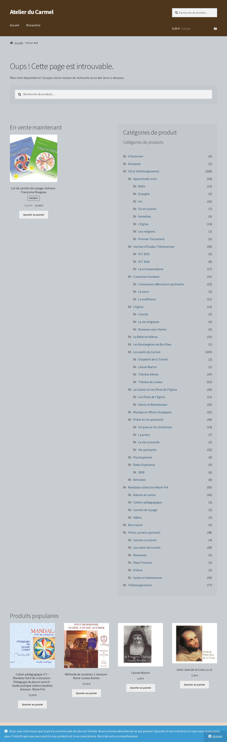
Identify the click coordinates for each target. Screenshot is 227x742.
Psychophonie (142, 457)
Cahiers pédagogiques (147, 502)
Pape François (142, 562)
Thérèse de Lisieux (150, 382)
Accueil (14, 25)
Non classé (135, 525)
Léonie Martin (147, 367)
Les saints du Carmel (146, 352)
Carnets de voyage (145, 510)
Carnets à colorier (145, 540)
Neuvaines (140, 555)
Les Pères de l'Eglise (151, 397)
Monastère (33, 25)
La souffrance (147, 299)
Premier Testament (151, 239)
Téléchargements (140, 585)
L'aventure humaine (146, 276)
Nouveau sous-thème (152, 329)
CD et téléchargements (143, 171)
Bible (141, 186)
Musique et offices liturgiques (152, 412)
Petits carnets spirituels (144, 532)
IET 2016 (144, 261)
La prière (144, 435)
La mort (143, 291)
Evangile (144, 194)
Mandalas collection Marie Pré (148, 487)
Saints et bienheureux (147, 578)
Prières (138, 570)
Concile (143, 314)
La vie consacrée (149, 442)
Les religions (146, 231)
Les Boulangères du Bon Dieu (152, 344)
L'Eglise (143, 224)
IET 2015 (144, 254)
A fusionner (135, 156)
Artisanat (134, 164)
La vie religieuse (148, 322)
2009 (141, 472)
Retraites (139, 480)
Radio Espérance (144, 465)
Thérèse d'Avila (148, 374)
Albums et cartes (144, 495)
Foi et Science (147, 209)
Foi (140, 201)
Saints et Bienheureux (152, 404)
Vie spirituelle (147, 450)
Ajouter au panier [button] (33, 214)
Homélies (144, 216)
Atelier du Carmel (31, 12)
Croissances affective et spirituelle (161, 284)
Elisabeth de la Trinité (153, 359)
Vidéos (137, 517)
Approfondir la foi (145, 179)
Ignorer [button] (217, 736)
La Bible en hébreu (145, 337)
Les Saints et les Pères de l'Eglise (155, 389)
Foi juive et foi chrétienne (155, 427)
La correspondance (150, 269)
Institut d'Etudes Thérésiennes (153, 247)
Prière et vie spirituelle (148, 419)
